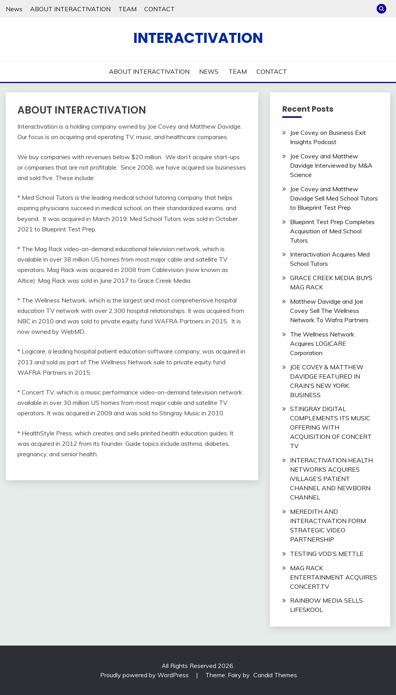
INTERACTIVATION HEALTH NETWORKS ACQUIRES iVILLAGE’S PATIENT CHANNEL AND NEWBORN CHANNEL (331, 478)
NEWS (208, 71)
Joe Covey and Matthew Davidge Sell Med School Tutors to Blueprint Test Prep (334, 198)
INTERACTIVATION (198, 38)
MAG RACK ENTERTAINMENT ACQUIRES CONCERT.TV (333, 577)
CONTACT (159, 9)
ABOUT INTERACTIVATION (70, 9)
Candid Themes (275, 675)
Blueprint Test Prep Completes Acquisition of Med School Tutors (332, 231)
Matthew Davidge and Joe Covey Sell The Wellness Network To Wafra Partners (329, 310)
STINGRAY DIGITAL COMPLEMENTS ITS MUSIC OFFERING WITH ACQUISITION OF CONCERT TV (331, 427)
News (14, 9)
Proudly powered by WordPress (145, 675)
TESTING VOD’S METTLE (327, 553)
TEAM (127, 9)
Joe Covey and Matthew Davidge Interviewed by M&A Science (331, 165)
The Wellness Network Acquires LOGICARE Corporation (322, 343)
